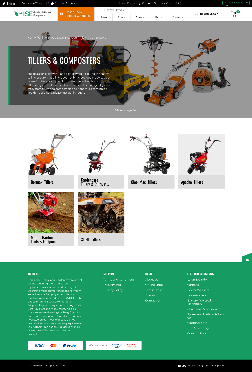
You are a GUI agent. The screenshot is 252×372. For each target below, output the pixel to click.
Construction (196, 333)
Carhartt (193, 284)
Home (103, 17)
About (121, 17)
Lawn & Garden (67, 37)
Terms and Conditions (118, 279)
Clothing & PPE (198, 323)
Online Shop (46, 37)
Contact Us (153, 300)
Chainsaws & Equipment (204, 309)
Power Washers (198, 290)
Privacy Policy (113, 290)
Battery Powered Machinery (199, 302)
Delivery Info (112, 284)
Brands (140, 17)
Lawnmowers (196, 295)
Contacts (177, 17)
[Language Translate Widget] (236, 3)
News (158, 17)
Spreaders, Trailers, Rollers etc (205, 316)
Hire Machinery (198, 328)
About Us (151, 279)
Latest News (153, 290)
